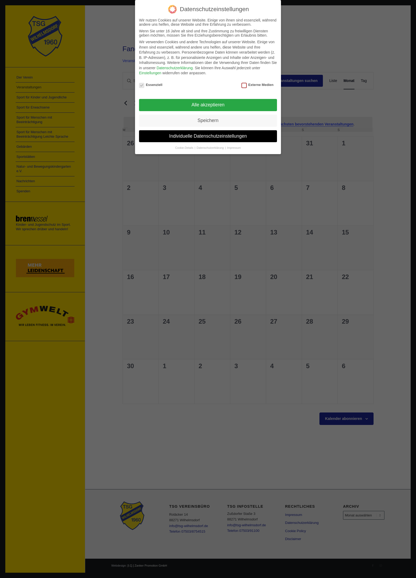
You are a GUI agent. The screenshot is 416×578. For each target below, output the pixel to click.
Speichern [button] (208, 120)
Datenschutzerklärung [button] (210, 147)
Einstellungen (150, 73)
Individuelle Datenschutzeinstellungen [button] (208, 135)
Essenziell (150, 84)
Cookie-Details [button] (184, 147)
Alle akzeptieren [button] (208, 104)
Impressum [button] (234, 147)
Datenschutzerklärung (175, 67)
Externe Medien (257, 84)
